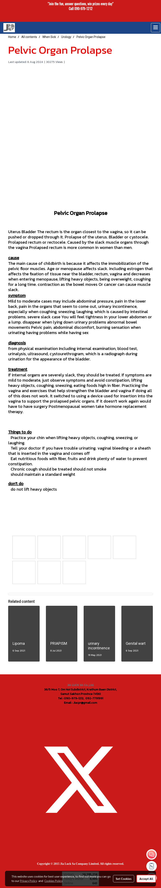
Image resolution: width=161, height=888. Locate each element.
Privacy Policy (28, 881)
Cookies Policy (53, 881)
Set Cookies (123, 878)
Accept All (146, 878)
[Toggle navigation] (155, 27)
